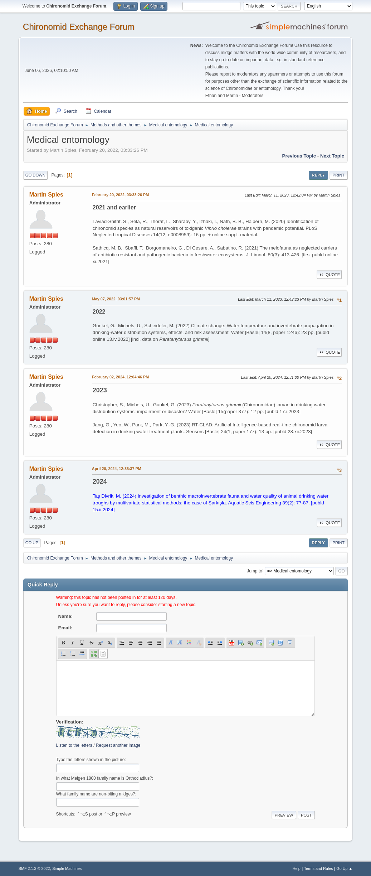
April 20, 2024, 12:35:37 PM (116, 468)
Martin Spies (46, 195)
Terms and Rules (318, 868)
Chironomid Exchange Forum (79, 27)
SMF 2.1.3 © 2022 (34, 868)
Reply (318, 175)
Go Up (31, 543)
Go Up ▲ (344, 868)
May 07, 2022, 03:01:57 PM (116, 299)
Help (297, 868)
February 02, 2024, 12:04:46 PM (120, 377)
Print (339, 175)
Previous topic (299, 156)
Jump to (254, 570)
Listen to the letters (74, 745)
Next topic (332, 156)
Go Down (35, 175)
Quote (329, 274)
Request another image (118, 745)
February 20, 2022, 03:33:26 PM (120, 195)
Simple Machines (67, 868)
